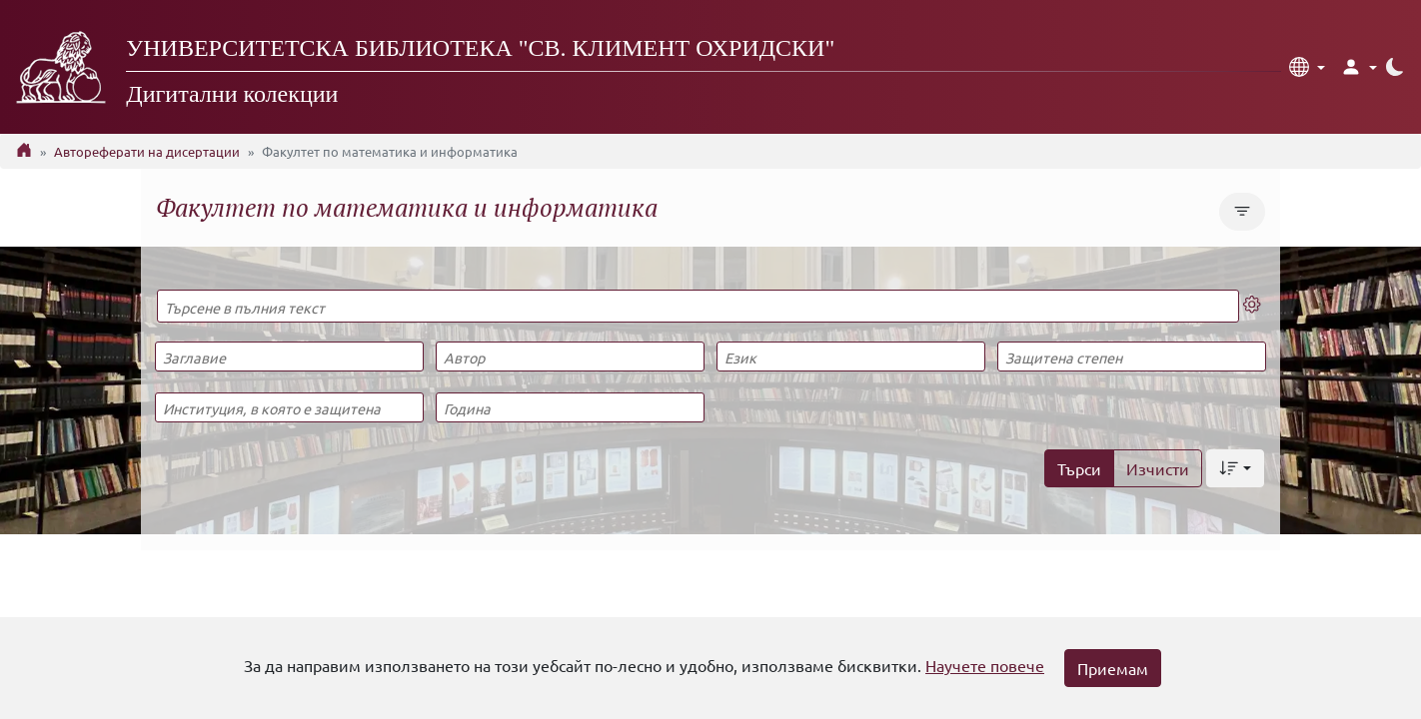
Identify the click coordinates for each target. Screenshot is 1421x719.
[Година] (570, 407)
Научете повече (984, 665)
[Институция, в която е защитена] (289, 407)
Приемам (1112, 668)
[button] (1307, 67)
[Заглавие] (289, 356)
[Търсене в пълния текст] (698, 306)
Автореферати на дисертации (147, 151)
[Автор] (570, 356)
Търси (1079, 468)
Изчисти (1157, 468)
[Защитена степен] (1131, 356)
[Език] (850, 356)
